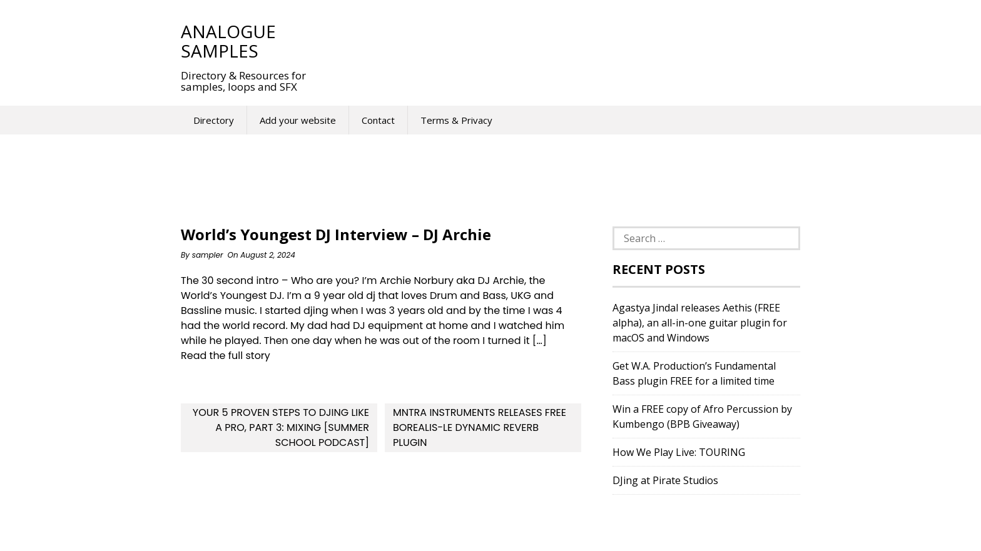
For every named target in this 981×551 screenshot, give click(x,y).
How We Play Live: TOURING (678, 452)
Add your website (298, 120)
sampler (207, 255)
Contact (378, 120)
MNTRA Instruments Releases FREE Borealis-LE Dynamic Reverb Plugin (479, 427)
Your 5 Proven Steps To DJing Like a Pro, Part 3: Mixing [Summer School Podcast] (281, 427)
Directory (213, 120)
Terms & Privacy (456, 120)
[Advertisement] (552, 41)
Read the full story (225, 355)
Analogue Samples (228, 41)
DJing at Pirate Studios (665, 480)
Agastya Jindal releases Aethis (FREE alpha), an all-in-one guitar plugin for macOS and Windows (699, 323)
